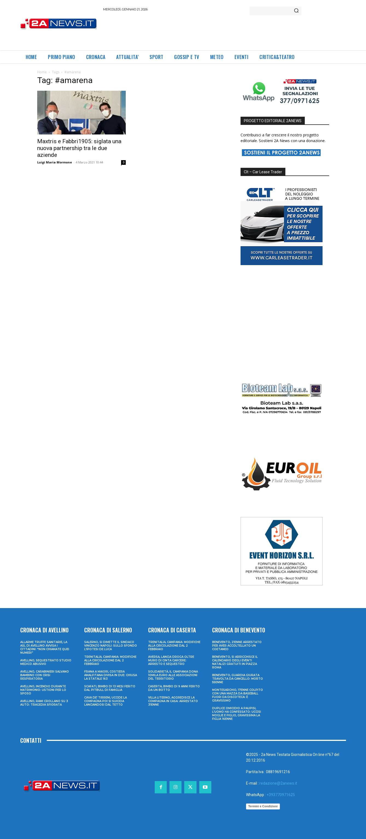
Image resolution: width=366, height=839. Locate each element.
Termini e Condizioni (262, 806)
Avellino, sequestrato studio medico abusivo (45, 662)
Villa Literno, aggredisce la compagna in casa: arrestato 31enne (173, 701)
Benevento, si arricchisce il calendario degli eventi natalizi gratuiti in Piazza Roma (235, 662)
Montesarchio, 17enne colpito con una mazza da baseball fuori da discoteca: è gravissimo (237, 695)
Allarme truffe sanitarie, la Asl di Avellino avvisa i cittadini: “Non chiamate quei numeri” (44, 647)
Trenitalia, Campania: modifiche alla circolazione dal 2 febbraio (110, 660)
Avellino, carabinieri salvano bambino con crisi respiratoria (44, 675)
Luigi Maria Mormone (54, 162)
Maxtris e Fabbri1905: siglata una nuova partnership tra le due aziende (79, 148)
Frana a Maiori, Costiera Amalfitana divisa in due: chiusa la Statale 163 (110, 675)
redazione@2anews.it (278, 783)
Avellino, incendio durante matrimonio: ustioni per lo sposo (43, 690)
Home (42, 72)
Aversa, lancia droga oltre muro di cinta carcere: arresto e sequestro (171, 660)
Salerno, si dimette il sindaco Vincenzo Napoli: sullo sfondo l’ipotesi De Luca (110, 645)
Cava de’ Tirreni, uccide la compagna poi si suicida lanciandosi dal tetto (105, 701)
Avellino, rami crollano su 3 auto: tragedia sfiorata (44, 702)
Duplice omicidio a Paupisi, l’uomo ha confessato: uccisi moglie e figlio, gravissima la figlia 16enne (236, 713)
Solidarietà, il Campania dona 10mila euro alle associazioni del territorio (173, 675)
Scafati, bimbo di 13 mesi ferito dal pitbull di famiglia (109, 688)
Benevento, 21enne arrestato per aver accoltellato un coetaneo (237, 645)
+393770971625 (281, 795)
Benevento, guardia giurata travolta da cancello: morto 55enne (237, 678)
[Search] (296, 11)
